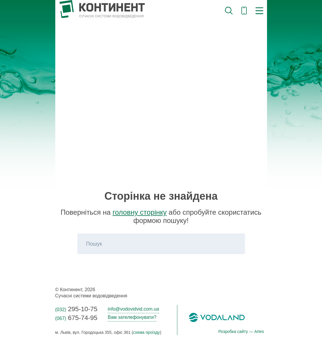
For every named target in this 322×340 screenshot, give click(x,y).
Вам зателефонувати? (132, 317)
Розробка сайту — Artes (241, 331)
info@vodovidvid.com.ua (133, 308)
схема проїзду (146, 332)
